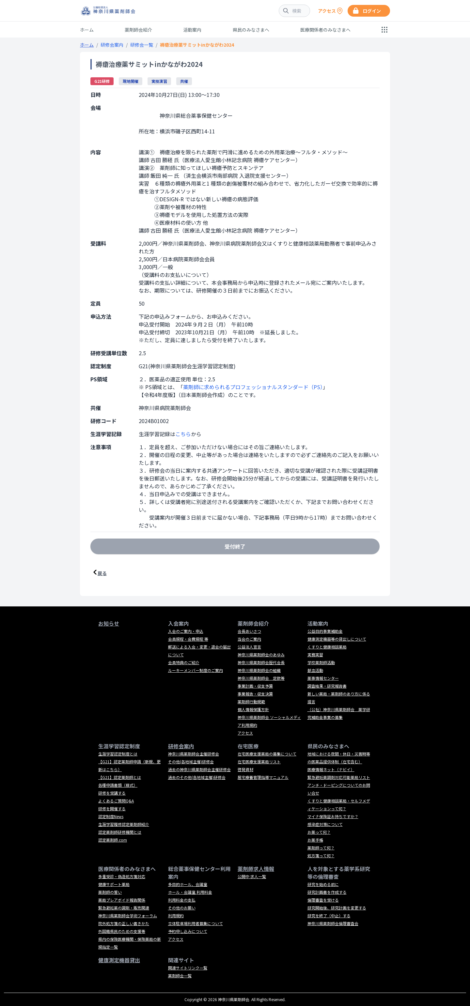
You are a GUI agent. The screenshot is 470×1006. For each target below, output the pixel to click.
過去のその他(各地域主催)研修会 (197, 777)
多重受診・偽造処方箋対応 (121, 876)
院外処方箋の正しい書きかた (123, 923)
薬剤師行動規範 (251, 701)
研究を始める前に (323, 884)
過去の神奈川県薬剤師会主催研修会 (199, 769)
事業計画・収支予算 (255, 686)
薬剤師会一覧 (180, 975)
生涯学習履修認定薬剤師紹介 (123, 824)
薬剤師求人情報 (256, 869)
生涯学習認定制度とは (117, 753)
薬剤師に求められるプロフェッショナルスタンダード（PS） (253, 387)
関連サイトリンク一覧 (187, 967)
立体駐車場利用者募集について (195, 923)
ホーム (87, 29)
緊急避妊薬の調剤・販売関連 (123, 907)
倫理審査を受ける (323, 900)
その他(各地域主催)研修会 (191, 761)
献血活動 (315, 670)
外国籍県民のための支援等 (121, 931)
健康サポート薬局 (114, 884)
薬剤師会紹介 (138, 29)
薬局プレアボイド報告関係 (121, 900)
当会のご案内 (249, 639)
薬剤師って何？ (321, 847)
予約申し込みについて (187, 931)
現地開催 (130, 81)
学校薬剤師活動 (321, 662)
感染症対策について (325, 824)
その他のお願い (182, 907)
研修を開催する (112, 808)
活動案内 (192, 29)
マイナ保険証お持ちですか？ (332, 816)
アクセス (245, 733)
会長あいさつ (249, 631)
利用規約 (176, 915)
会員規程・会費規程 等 (188, 639)
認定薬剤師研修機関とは (119, 832)
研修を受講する (112, 793)
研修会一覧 (141, 44)
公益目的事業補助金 (325, 631)
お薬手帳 (315, 840)
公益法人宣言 (249, 646)
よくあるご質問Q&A (116, 800)
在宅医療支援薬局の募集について (267, 753)
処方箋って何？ (321, 855)
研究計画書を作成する (327, 892)
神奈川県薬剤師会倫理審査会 (332, 923)
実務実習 (315, 654)
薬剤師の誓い (110, 892)
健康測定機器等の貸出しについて (336, 639)
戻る (102, 573)
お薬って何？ (319, 832)
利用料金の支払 (182, 900)
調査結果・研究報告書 (327, 686)
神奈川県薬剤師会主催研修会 (193, 753)
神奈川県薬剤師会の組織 (259, 670)
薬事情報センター (323, 678)
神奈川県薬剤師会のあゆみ (261, 654)
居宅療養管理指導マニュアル (263, 777)
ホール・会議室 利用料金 (190, 892)
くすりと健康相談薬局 (327, 646)
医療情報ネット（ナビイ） (330, 769)
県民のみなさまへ (251, 29)
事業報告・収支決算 (255, 693)
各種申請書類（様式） (117, 785)
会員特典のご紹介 (183, 662)
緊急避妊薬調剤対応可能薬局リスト (338, 777)
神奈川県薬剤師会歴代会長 (261, 662)
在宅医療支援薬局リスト (259, 761)
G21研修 (102, 81)
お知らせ (108, 623)
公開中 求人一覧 (252, 876)
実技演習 (159, 81)
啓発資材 (245, 769)
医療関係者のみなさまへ (325, 29)
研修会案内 (112, 44)
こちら (183, 434)
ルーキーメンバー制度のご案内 (195, 670)
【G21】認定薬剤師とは (119, 777)
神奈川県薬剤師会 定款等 (261, 678)
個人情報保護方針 (253, 709)
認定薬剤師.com (112, 840)
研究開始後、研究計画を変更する (336, 907)
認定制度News (110, 816)
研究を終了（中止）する (329, 915)
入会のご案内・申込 (185, 631)
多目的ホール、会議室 (187, 884)
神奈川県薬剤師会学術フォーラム (127, 915)
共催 (184, 81)
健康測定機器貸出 (119, 960)
